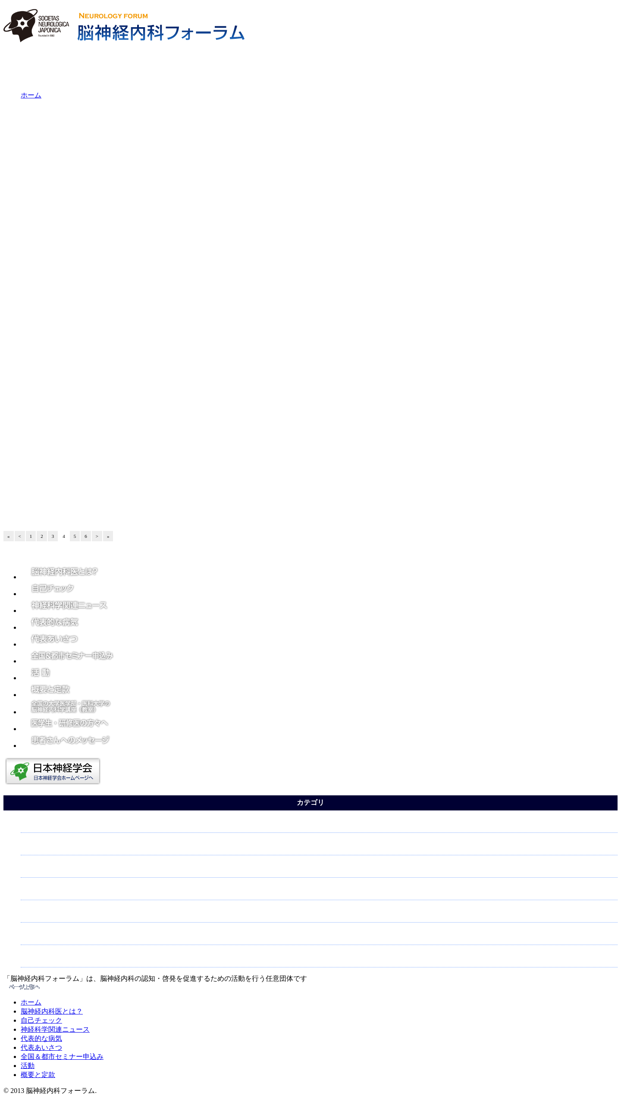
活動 (27, 1065)
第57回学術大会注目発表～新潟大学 (147, 449)
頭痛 (30, 847)
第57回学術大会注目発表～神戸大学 (147, 408)
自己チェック (41, 1020)
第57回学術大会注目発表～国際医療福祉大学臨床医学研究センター (193, 388)
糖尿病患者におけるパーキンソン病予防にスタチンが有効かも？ (189, 246)
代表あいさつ (41, 1047)
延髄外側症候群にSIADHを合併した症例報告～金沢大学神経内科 (190, 226)
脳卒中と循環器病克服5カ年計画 (143, 165)
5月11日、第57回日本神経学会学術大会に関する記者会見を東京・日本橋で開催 (210, 490)
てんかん (36, 824)
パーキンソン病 (47, 959)
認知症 (33, 936)
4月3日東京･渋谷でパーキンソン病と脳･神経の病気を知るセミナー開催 (186, 510)
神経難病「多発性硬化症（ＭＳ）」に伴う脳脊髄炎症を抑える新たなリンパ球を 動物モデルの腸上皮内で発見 (255, 327)
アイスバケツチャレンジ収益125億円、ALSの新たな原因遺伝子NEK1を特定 (205, 267)
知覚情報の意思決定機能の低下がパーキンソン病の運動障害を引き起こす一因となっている (228, 307)
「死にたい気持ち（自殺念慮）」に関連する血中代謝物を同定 (186, 145)
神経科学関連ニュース (55, 1029)
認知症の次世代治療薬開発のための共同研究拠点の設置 (176, 125)
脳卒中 (33, 891)
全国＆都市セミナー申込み (62, 1056)
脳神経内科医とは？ (52, 1011)
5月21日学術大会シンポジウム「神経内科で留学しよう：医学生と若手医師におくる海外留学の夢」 (240, 348)
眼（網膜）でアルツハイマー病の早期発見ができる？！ (176, 287)
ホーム (31, 95)
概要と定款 (38, 1074)
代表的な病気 (41, 1038)
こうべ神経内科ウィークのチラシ (144, 429)
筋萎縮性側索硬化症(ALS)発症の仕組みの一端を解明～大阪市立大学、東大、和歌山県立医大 (230, 206)
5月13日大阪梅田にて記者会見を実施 (149, 469)
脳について (40, 914)
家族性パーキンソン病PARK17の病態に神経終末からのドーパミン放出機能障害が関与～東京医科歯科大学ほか (256, 185)
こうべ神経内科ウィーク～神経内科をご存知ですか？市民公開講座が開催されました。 (222, 368)
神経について (43, 869)
